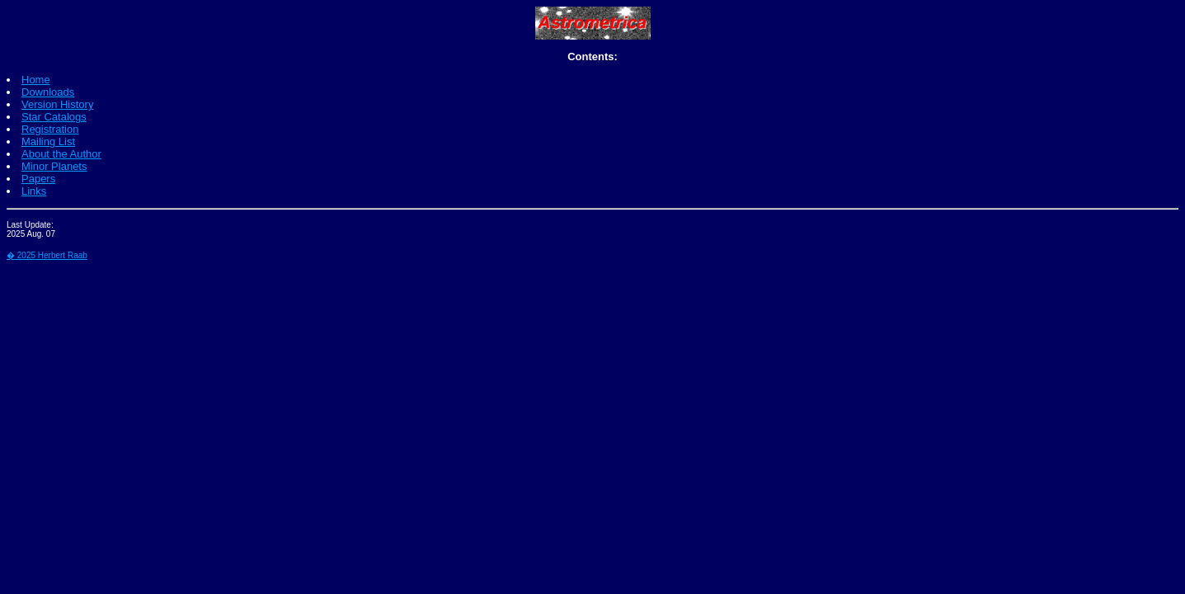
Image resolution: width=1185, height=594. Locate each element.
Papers (38, 178)
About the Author (61, 154)
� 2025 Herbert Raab (47, 255)
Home (35, 79)
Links (33, 191)
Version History (57, 104)
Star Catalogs (54, 117)
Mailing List (48, 141)
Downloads (47, 92)
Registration (49, 129)
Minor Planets (54, 166)
